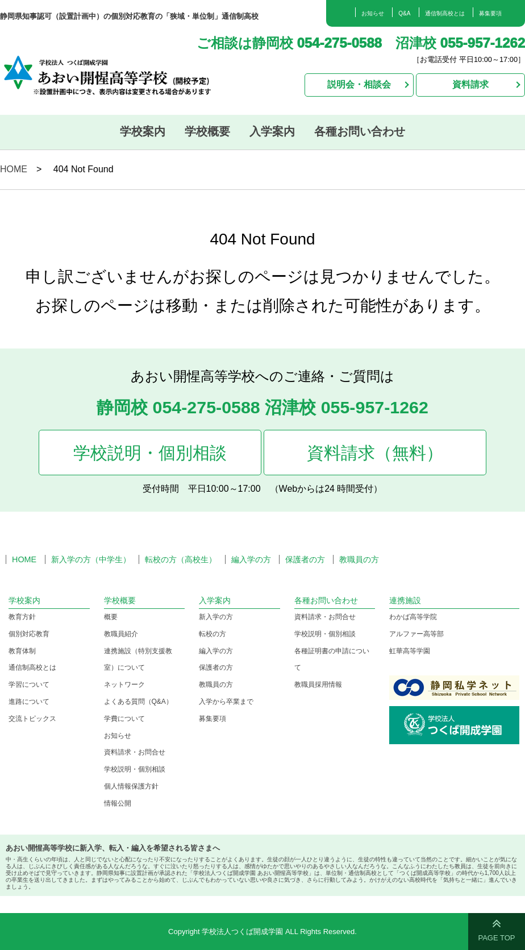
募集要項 (490, 13)
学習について (29, 684)
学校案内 (142, 131)
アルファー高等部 (416, 634)
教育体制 (22, 651)
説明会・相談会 (359, 84)
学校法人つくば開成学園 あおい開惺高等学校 (120, 74)
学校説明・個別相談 (150, 452)
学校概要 (207, 131)
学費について (124, 719)
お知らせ (372, 13)
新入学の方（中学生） (91, 559)
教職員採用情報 (318, 684)
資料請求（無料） (375, 452)
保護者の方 (305, 559)
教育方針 (22, 617)
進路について (29, 702)
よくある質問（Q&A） (138, 702)
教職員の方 (359, 559)
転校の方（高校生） (180, 559)
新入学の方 (216, 617)
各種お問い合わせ (359, 131)
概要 (111, 617)
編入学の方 (251, 559)
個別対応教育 (29, 634)
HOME (13, 169)
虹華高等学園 (409, 651)
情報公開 (117, 803)
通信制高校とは (445, 13)
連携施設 (405, 600)
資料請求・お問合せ (134, 752)
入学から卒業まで (226, 702)
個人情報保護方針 (131, 786)
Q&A (404, 13)
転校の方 (212, 634)
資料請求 (470, 84)
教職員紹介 (121, 634)
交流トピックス (32, 719)
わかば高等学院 (413, 617)
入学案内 (272, 131)
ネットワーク (124, 684)
